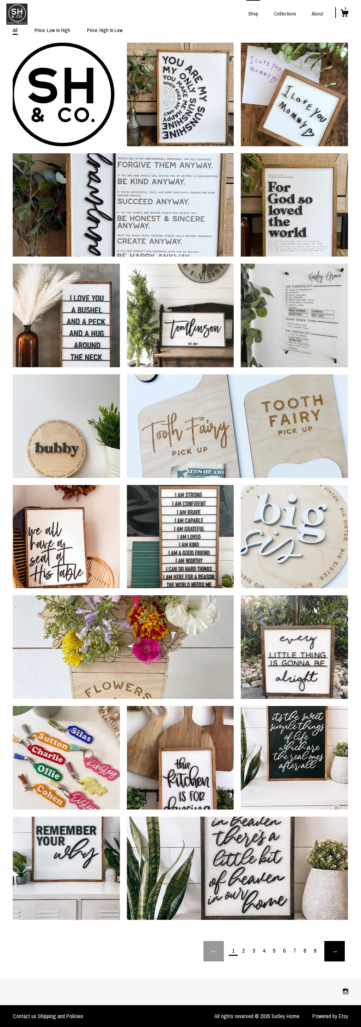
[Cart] (344, 14)
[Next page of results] (334, 951)
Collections (285, 14)
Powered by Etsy (330, 1016)
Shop (253, 14)
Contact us (24, 1016)
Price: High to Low (105, 30)
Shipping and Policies (60, 1016)
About (317, 14)
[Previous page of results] (213, 951)
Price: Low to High (52, 30)
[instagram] (345, 992)
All (15, 30)
